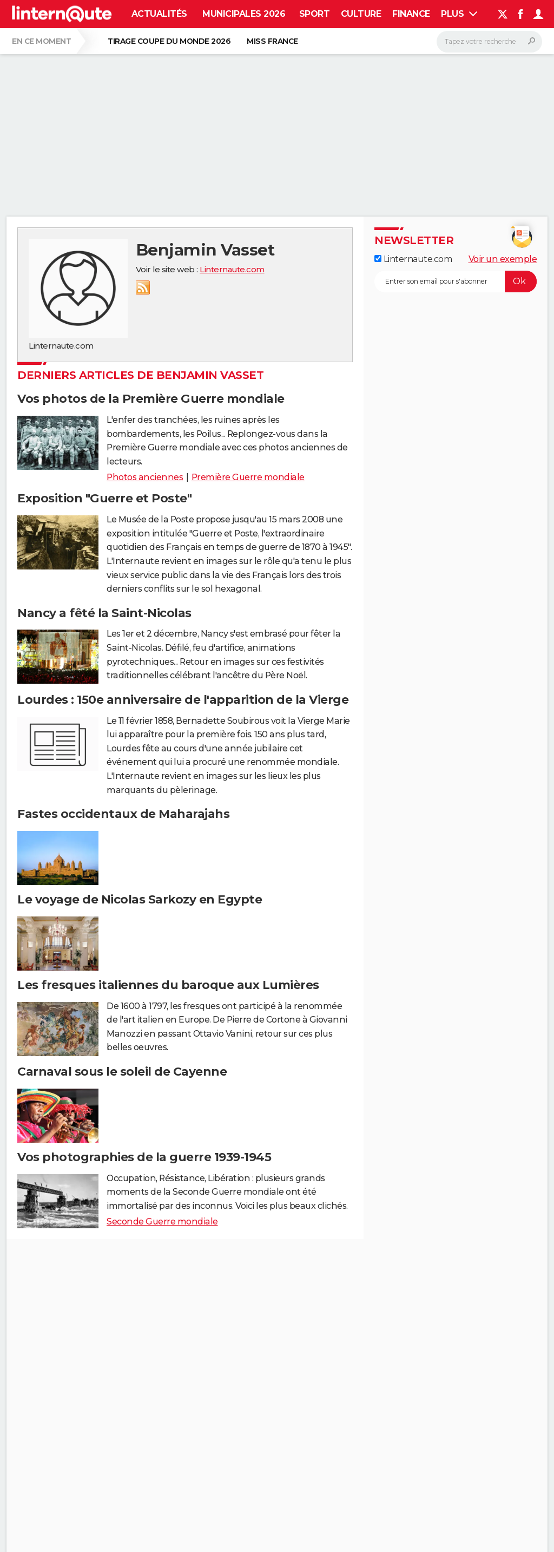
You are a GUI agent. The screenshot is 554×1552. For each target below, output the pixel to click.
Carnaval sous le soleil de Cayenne (122, 1071)
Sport (314, 14)
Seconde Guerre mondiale (162, 1221)
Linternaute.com (232, 269)
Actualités (159, 14)
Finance (411, 14)
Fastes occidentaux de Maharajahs (123, 814)
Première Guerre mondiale (248, 477)
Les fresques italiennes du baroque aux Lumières (168, 985)
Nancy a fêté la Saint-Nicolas (104, 613)
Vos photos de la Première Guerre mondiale (151, 398)
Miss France (272, 41)
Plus (459, 14)
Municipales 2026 (243, 14)
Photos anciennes (145, 477)
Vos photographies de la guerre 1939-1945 (144, 1157)
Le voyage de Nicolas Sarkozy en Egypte (139, 899)
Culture (361, 14)
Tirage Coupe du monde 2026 (169, 41)
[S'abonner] (455, 281)
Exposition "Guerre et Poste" (104, 498)
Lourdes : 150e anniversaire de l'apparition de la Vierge (182, 699)
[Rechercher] (489, 42)
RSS (143, 287)
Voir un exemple (503, 259)
